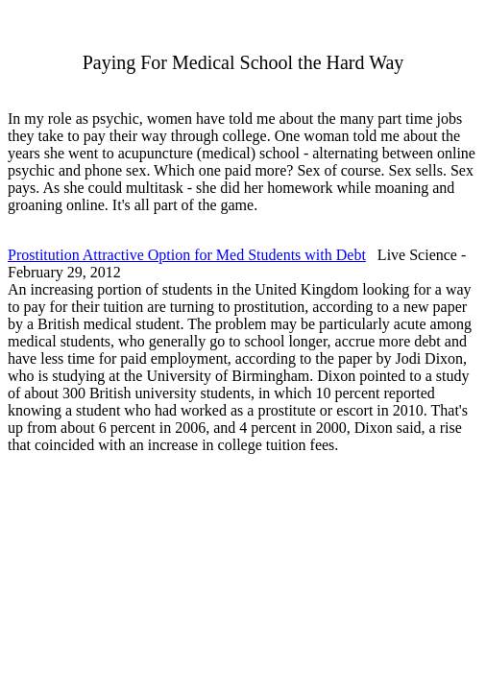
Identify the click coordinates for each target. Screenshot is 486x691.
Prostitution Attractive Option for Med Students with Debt (187, 255)
